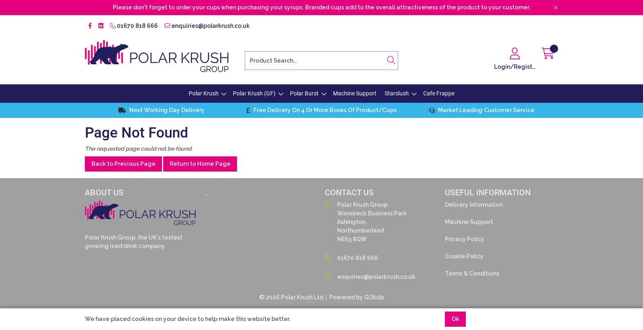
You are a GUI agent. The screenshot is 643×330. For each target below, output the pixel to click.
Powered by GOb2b (356, 297)
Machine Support (354, 93)
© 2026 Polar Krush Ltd (291, 297)
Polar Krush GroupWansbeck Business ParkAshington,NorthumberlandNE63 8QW (366, 221)
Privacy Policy (464, 239)
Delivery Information (474, 204)
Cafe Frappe (438, 93)
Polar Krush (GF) (254, 93)
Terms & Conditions (472, 273)
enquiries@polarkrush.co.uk (207, 26)
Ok (455, 319)
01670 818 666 (134, 26)
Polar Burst (304, 93)
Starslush (397, 93)
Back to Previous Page (123, 163)
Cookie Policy (464, 256)
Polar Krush (204, 93)
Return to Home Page (200, 163)
